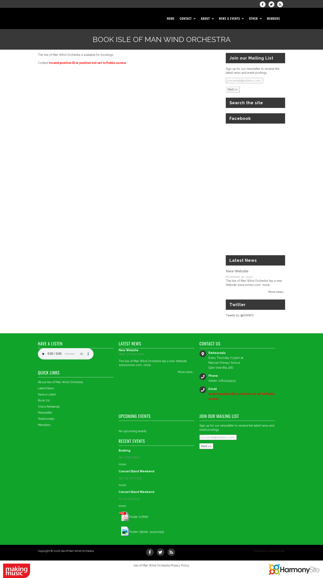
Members (44, 425)
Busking (124, 450)
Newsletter (45, 412)
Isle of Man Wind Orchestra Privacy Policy (161, 565)
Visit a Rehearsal (49, 406)
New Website (237, 271)
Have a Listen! (47, 394)
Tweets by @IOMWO (240, 315)
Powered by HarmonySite (268, 550)
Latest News (46, 388)
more (266, 285)
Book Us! (44, 400)
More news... (276, 292)
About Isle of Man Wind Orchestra (60, 382)
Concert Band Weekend (136, 471)
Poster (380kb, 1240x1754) (146, 532)
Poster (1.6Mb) (138, 516)
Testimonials (46, 418)
